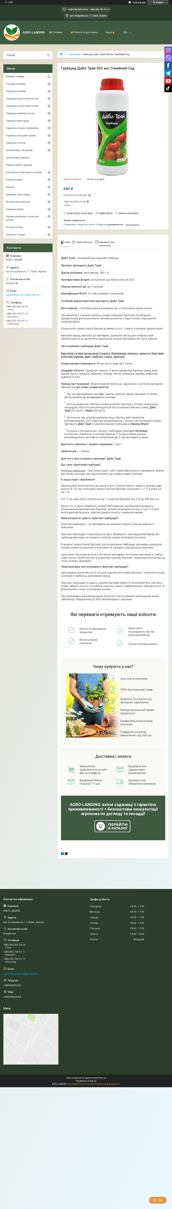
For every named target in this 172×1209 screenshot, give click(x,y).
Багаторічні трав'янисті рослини (24, 172)
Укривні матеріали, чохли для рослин (22, 218)
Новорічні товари (15, 234)
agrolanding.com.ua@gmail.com (23, 294)
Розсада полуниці (16, 84)
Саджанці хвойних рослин (20, 113)
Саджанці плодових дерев (21, 135)
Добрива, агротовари (18, 194)
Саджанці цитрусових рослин (22, 106)
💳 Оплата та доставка (84, 32)
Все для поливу (14, 227)
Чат (158, 1200)
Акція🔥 (110, 32)
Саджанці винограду (17, 120)
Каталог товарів (15, 76)
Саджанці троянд (16, 142)
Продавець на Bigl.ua (86, 1081)
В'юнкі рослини (14, 179)
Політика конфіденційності (107, 1084)
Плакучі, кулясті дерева (19, 165)
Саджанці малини (16, 91)
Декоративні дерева (17, 157)
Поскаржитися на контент (80, 1084)
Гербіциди (74, 54)
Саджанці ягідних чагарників (22, 128)
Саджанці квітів (15, 209)
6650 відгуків (139, 2)
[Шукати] (48, 55)
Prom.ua (102, 1078)
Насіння (10, 187)
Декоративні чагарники (19, 150)
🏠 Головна (55, 32)
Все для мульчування (18, 201)
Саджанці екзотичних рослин (22, 98)
